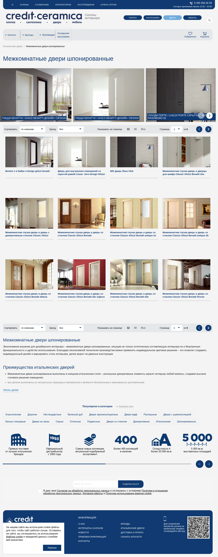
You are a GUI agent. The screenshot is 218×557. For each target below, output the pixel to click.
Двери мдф (130, 414)
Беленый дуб (75, 414)
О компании (37, 5)
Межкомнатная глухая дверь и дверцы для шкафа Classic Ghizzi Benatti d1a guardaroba (185, 174)
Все (143, 129)
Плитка (133, 18)
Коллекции (48, 35)
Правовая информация (92, 537)
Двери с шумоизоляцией (177, 414)
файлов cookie (14, 536)
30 (135, 129)
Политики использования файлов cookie (129, 493)
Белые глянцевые (16, 421)
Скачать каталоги (131, 537)
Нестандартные (52, 414)
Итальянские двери (132, 528)
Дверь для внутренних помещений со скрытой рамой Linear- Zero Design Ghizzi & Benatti (81, 174)
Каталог (12, 35)
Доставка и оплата (132, 532)
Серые (59, 421)
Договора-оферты (93, 493)
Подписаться (131, 484)
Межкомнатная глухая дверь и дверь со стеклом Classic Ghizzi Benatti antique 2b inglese (186, 235)
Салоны (21, 5)
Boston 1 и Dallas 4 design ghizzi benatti (27, 171)
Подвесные (93, 421)
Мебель (192, 18)
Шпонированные (186, 421)
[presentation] (201, 115)
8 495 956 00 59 (201, 3)
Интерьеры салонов (90, 528)
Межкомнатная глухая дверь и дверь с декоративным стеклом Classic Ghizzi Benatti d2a (27, 235)
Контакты (84, 541)
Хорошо (52, 547)
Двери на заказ (40, 421)
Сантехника (152, 18)
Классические (13, 414)
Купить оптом (98, 5)
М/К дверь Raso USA (121, 171)
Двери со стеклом (116, 421)
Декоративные (141, 421)
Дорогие (32, 414)
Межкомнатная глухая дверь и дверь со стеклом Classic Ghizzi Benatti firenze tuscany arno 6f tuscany (185, 296)
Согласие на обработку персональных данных (83, 490)
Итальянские (163, 421)
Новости (83, 532)
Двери (172, 18)
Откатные (75, 421)
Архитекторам (57, 5)
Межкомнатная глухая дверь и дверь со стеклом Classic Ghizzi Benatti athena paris (28, 296)
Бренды (30, 35)
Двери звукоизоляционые (103, 414)
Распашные (150, 414)
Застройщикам (77, 5)
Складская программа (64, 35)
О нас (81, 524)
